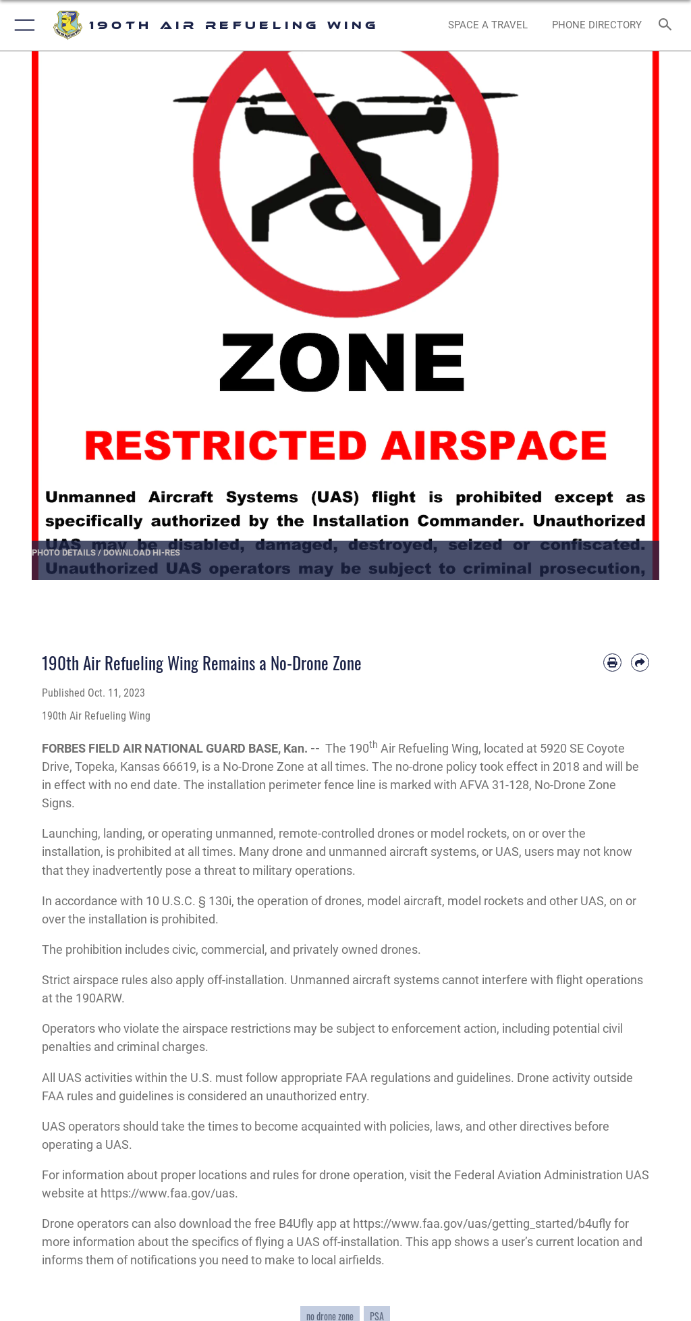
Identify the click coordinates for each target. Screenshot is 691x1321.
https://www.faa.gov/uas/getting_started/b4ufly (482, 1223)
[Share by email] (640, 662)
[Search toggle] (668, 25)
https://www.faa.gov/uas (168, 1193)
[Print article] (612, 662)
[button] (22, 25)
